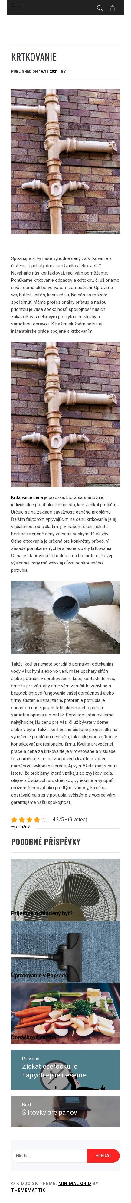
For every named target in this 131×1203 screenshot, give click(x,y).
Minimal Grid (74, 1183)
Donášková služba (33, 1037)
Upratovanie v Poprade (39, 975)
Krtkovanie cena (27, 497)
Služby (23, 827)
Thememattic (28, 1190)
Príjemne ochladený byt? (42, 913)
